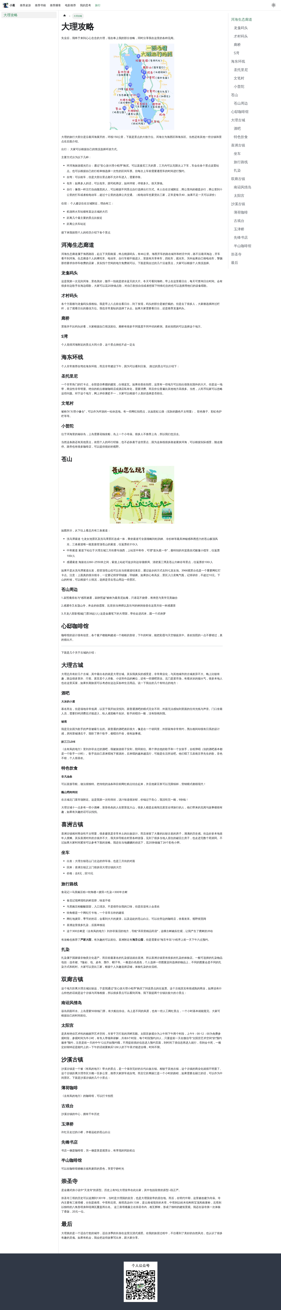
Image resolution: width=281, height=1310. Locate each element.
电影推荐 (70, 5)
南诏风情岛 (242, 187)
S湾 (236, 53)
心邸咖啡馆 (240, 111)
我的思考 (85, 5)
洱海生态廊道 (241, 19)
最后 (234, 262)
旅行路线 (241, 162)
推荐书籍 (40, 5)
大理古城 (238, 120)
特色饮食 (241, 136)
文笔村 (239, 78)
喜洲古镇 (238, 145)
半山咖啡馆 (242, 245)
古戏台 (239, 220)
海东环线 (238, 61)
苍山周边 (241, 103)
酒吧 (237, 128)
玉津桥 (239, 229)
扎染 (237, 170)
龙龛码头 (241, 27)
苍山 (234, 94)
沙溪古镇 (238, 203)
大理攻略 (11, 14)
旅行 (97, 5)
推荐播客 (55, 5)
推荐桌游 (25, 5)
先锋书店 (241, 237)
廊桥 (237, 44)
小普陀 (239, 86)
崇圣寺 (236, 254)
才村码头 (241, 36)
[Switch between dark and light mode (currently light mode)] (273, 5)
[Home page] (64, 16)
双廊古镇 (238, 178)
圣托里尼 (241, 69)
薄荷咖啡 (241, 212)
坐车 (237, 153)
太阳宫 (239, 195)
